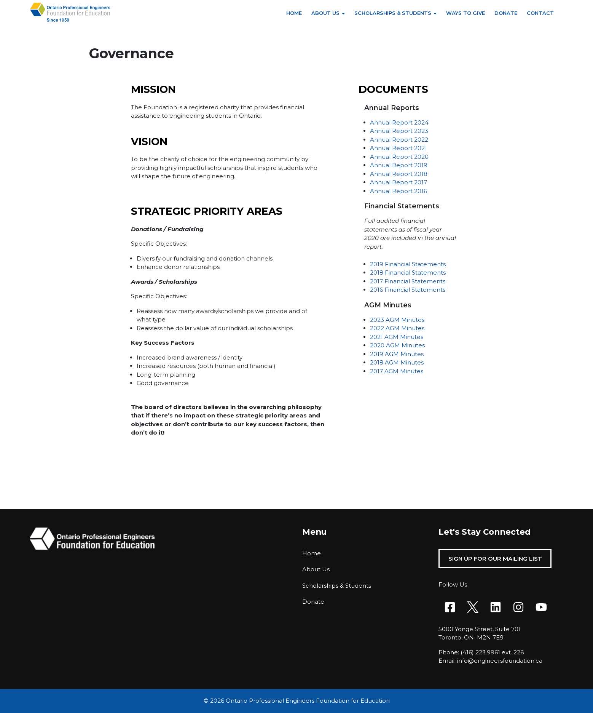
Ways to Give (465, 13)
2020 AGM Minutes (397, 345)
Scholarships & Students (392, 13)
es (421, 319)
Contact (540, 13)
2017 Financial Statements (407, 281)
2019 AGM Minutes (397, 354)
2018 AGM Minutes (397, 362)
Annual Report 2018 (398, 173)
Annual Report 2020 (399, 156)
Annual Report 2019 (398, 165)
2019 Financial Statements (408, 264)
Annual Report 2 (394, 130)
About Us (325, 13)
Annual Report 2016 (398, 191)
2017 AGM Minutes (396, 371)
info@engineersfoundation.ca (499, 660)
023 (423, 130)
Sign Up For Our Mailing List (495, 558)
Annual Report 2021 (398, 148)
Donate (505, 13)
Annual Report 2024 (399, 122)
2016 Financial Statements (407, 289)
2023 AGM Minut (394, 319)
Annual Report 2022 (399, 139)
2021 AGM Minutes (396, 337)
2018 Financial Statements (408, 272)
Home (294, 13)
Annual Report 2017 (398, 182)
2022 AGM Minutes (397, 328)
